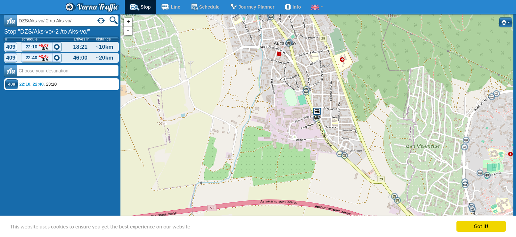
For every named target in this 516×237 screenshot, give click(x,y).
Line (170, 7)
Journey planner (251, 7)
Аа (11, 70)
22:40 (37, 58)
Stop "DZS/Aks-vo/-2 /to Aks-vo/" (47, 31)
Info (292, 7)
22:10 (37, 47)
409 (10, 47)
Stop (140, 7)
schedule (204, 7)
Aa (11, 20)
